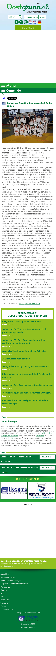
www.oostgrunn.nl (28, 627)
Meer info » (47, 457)
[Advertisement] (25, 57)
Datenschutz (5, 587)
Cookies (4, 590)
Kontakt (42, 17)
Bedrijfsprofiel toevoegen (11, 580)
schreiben (40, 436)
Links (2, 597)
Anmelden (28, 17)
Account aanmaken (8, 577)
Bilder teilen (46, 433)
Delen (4, 98)
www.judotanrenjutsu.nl (29, 303)
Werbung (4, 603)
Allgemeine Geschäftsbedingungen (14, 584)
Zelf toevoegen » (8, 566)
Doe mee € (28, 27)
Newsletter (5, 600)
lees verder (7, 325)
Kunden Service (7, 609)
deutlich (11, 438)
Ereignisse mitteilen (9, 436)
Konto (35, 17)
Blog (2, 593)
